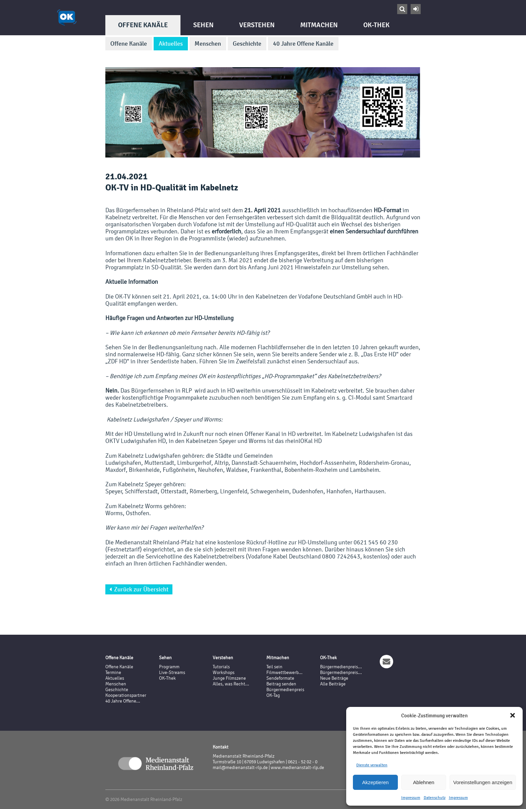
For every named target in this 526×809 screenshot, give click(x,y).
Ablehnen (423, 782)
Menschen (208, 43)
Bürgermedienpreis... (341, 667)
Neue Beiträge (334, 678)
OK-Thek (376, 25)
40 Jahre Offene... (122, 701)
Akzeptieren (375, 782)
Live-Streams (172, 672)
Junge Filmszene (229, 678)
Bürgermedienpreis (285, 689)
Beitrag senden (281, 684)
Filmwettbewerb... (284, 672)
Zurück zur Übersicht (138, 589)
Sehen (203, 25)
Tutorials (221, 667)
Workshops (223, 672)
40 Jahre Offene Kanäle (303, 43)
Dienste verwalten (371, 765)
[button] (512, 715)
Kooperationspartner (125, 695)
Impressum (410, 797)
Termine (113, 672)
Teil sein (274, 667)
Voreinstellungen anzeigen (482, 782)
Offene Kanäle (143, 25)
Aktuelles (171, 43)
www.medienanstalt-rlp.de (297, 767)
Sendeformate (280, 678)
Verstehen (257, 25)
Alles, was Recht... (231, 684)
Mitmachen (319, 25)
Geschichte (247, 43)
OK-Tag (273, 695)
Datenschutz (434, 797)
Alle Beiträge (333, 684)
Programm (169, 667)
